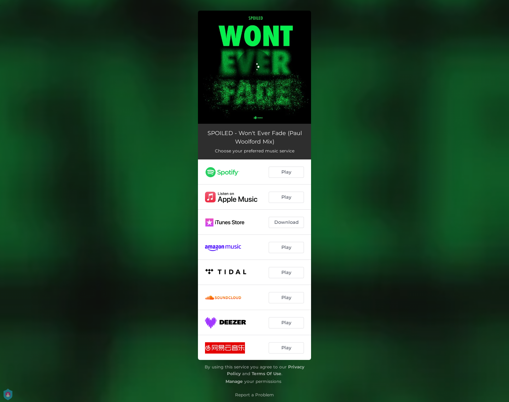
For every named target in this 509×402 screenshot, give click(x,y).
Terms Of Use (266, 373)
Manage (234, 381)
